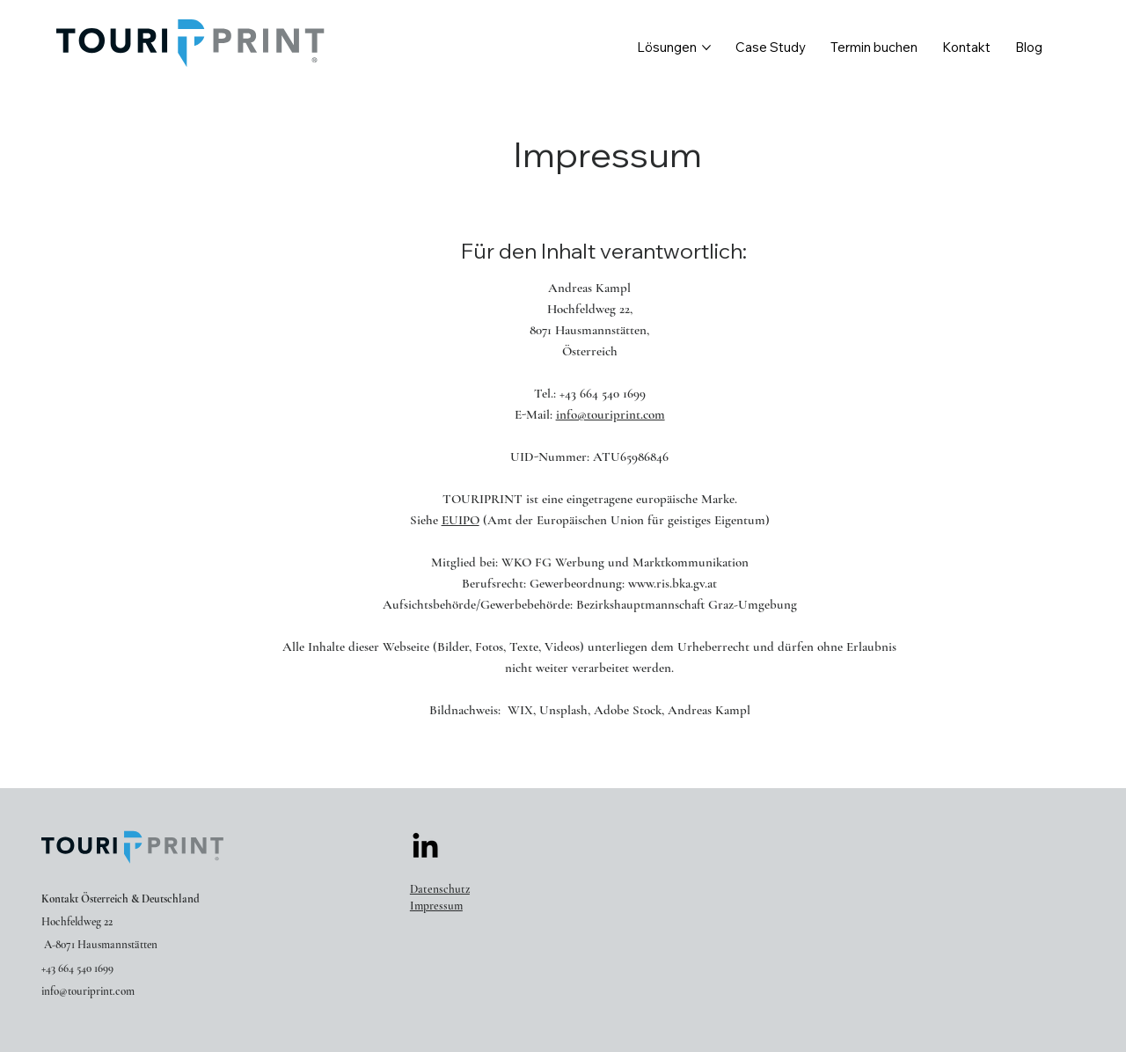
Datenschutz (440, 889)
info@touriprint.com (610, 414)
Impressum (436, 906)
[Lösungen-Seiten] (706, 47)
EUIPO (460, 520)
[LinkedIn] (425, 847)
